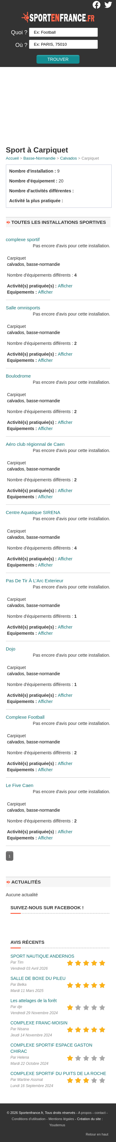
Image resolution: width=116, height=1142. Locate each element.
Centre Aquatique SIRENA (33, 512)
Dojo (10, 648)
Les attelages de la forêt (34, 1000)
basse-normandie (43, 264)
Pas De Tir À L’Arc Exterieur (34, 580)
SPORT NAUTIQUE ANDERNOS (42, 956)
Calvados (68, 158)
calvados (15, 264)
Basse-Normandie (40, 158)
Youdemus (57, 1125)
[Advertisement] (58, 105)
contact (100, 1113)
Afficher (65, 285)
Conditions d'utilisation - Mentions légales (43, 1119)
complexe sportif (23, 239)
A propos (85, 1113)
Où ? (21, 45)
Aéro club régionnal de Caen (35, 444)
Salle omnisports (23, 307)
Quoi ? (19, 32)
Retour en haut (97, 1134)
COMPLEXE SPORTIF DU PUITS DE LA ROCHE (58, 1073)
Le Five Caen (19, 785)
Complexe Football (25, 717)
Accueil (12, 158)
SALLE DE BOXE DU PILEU (38, 978)
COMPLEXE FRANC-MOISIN (39, 1022)
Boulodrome (18, 376)
